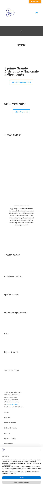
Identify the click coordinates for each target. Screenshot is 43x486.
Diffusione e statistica (13, 276)
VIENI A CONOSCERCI (21, 82)
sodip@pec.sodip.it (12, 404)
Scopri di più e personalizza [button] (21, 482)
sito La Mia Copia (11, 370)
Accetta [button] (21, 477)
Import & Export (11, 352)
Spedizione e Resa (11, 294)
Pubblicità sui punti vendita (15, 312)
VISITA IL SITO (21, 111)
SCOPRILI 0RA (21, 230)
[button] (40, 449)
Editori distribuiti (21, 205)
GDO (6, 334)
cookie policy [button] (7, 465)
